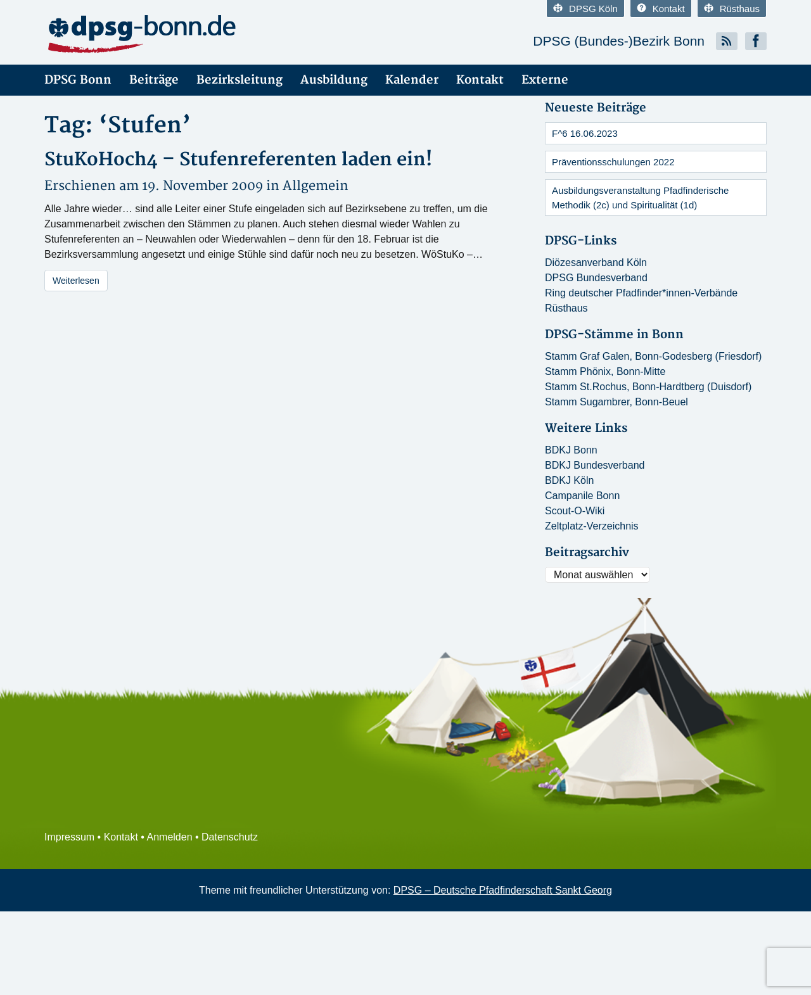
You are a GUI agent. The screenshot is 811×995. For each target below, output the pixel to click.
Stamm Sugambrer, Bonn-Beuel (616, 401)
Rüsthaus (732, 8)
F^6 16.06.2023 (585, 133)
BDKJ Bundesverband (594, 465)
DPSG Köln (585, 8)
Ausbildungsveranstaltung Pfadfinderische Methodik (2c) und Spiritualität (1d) (640, 197)
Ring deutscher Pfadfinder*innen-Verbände (641, 293)
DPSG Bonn (78, 80)
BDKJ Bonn (571, 450)
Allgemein (315, 186)
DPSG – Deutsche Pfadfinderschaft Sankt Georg (502, 890)
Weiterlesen (76, 281)
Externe (544, 80)
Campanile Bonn (582, 495)
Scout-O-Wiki (574, 510)
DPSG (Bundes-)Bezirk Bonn (619, 41)
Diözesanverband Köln (596, 262)
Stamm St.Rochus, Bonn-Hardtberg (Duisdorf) (648, 386)
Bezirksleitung (239, 80)
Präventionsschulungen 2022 (613, 161)
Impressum (69, 837)
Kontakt (661, 8)
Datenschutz (229, 837)
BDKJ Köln (569, 480)
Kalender (411, 80)
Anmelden (170, 837)
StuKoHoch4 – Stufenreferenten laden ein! (238, 160)
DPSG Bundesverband (596, 277)
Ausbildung (333, 80)
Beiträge (154, 80)
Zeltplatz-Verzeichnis (592, 526)
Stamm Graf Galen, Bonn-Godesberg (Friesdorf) (653, 356)
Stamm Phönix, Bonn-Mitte (605, 371)
